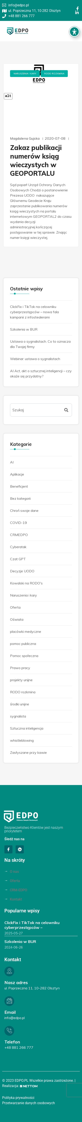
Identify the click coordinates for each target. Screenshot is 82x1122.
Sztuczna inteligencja (26, 728)
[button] (75, 31)
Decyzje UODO (22, 571)
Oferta (15, 607)
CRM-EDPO (18, 890)
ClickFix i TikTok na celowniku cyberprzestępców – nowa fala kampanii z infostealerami (34, 311)
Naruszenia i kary (25, 73)
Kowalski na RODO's (26, 583)
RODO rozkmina (54, 73)
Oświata (16, 619)
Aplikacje (17, 474)
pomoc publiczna (23, 643)
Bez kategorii (20, 498)
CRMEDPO (19, 535)
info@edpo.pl (14, 1018)
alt (8, 96)
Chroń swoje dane (24, 510)
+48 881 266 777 (18, 1047)
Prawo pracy (20, 668)
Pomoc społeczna (24, 655)
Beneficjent (19, 486)
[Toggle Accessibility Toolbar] (74, 22)
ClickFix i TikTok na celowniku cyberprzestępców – (31, 925)
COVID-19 (18, 522)
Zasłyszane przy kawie (28, 752)
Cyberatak (18, 547)
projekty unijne (21, 680)
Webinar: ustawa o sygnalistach (35, 359)
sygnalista (18, 716)
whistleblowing (22, 740)
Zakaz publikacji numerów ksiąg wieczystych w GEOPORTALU (36, 160)
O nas (14, 871)
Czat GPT (18, 559)
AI (12, 462)
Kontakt (16, 899)
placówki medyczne (25, 631)
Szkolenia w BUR (23, 329)
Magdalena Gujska (25, 138)
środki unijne (19, 704)
